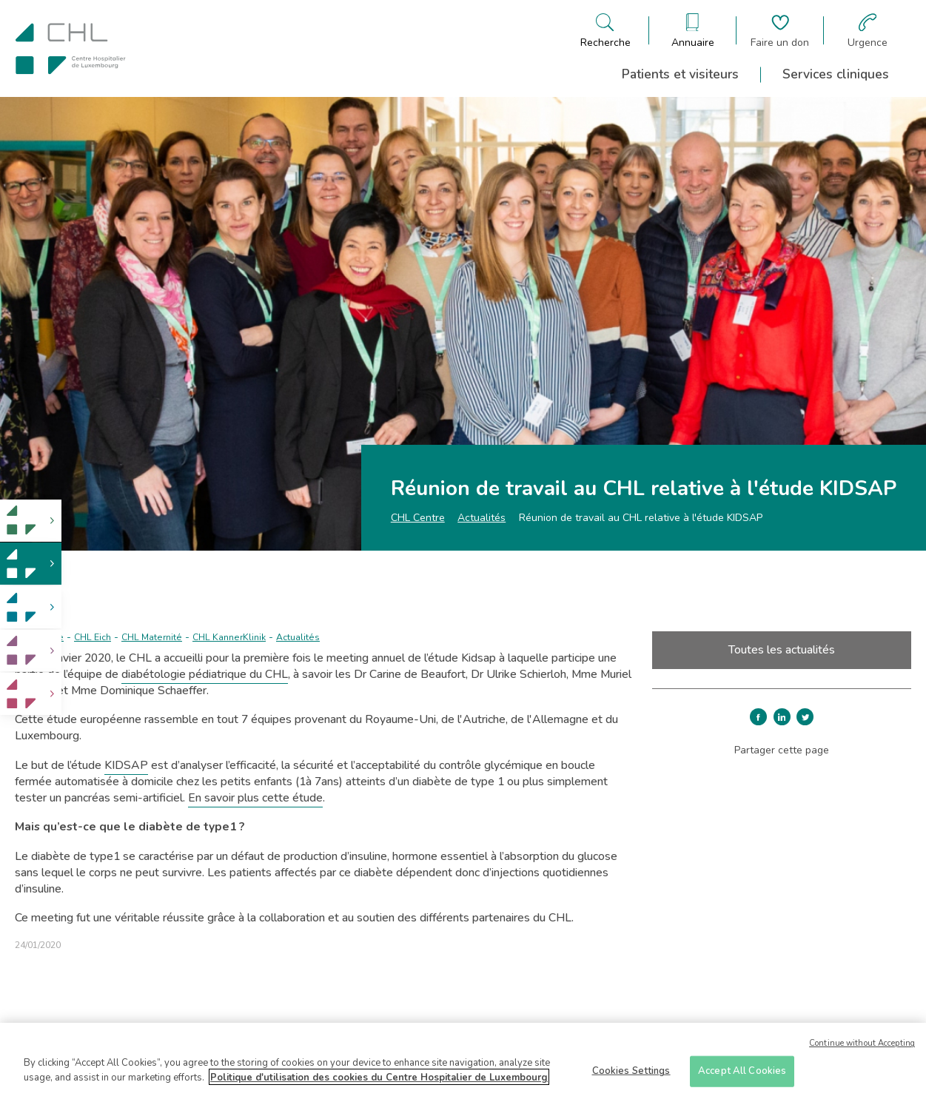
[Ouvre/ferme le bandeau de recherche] (605, 30)
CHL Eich (92, 637)
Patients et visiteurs (680, 74)
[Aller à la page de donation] (780, 30)
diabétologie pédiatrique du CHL (204, 674)
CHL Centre (418, 518)
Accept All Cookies (742, 1076)
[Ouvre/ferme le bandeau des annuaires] (692, 30)
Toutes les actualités (781, 650)
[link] (30, 521)
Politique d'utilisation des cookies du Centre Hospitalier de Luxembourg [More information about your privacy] (379, 1082)
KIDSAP (126, 765)
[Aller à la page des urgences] (868, 30)
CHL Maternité (151, 637)
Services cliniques (835, 74)
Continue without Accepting (862, 1048)
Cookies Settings (631, 1076)
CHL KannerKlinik (229, 637)
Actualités (481, 518)
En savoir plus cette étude (255, 798)
